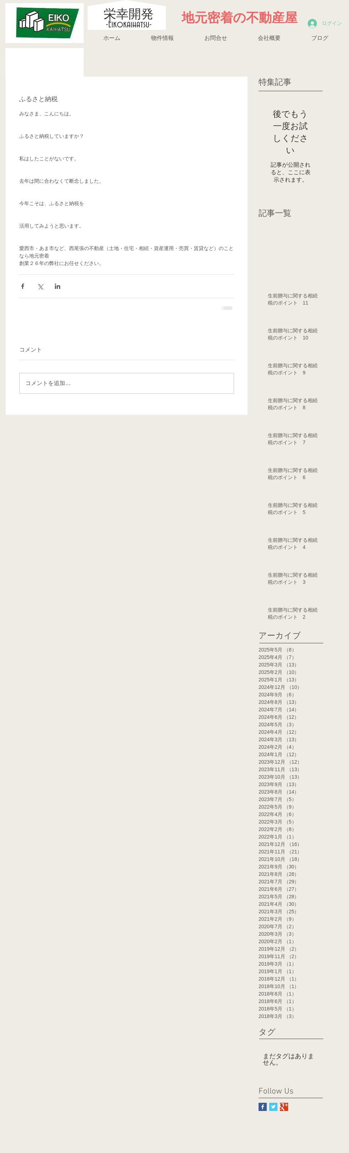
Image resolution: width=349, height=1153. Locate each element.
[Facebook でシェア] (22, 286)
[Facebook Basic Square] (263, 1107)
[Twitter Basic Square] (273, 1107)
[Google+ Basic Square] (284, 1107)
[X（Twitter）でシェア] (40, 286)
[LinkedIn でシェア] (57, 286)
